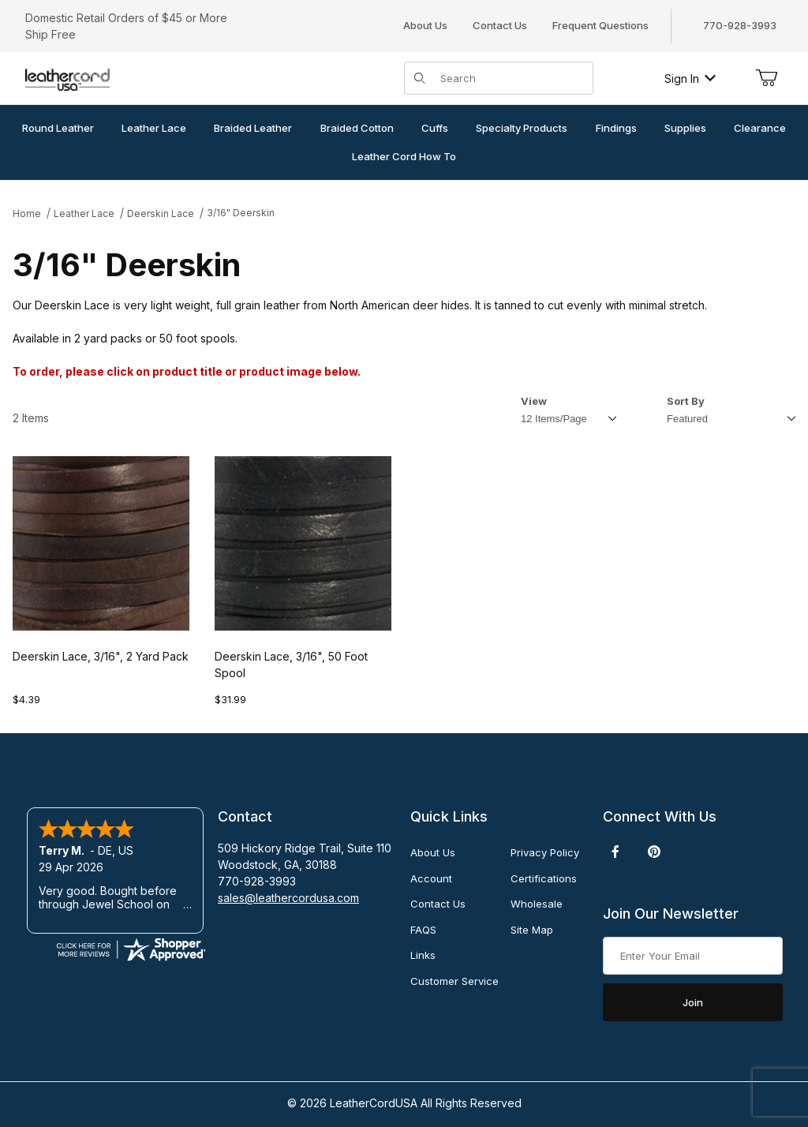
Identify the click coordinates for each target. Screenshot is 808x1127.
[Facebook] (615, 851)
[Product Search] (512, 78)
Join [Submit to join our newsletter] (693, 1002)
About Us (425, 25)
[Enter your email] (693, 956)
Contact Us (500, 25)
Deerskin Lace (160, 213)
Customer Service (454, 981)
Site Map (532, 929)
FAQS (423, 929)
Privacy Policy (545, 852)
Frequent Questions (600, 25)
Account (431, 878)
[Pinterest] (654, 851)
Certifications (544, 878)
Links (423, 955)
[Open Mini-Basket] (766, 78)
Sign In (690, 78)
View (534, 401)
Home (27, 213)
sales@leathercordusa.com (288, 897)
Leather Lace (84, 213)
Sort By (686, 401)
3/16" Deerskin (241, 213)
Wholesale (537, 903)
